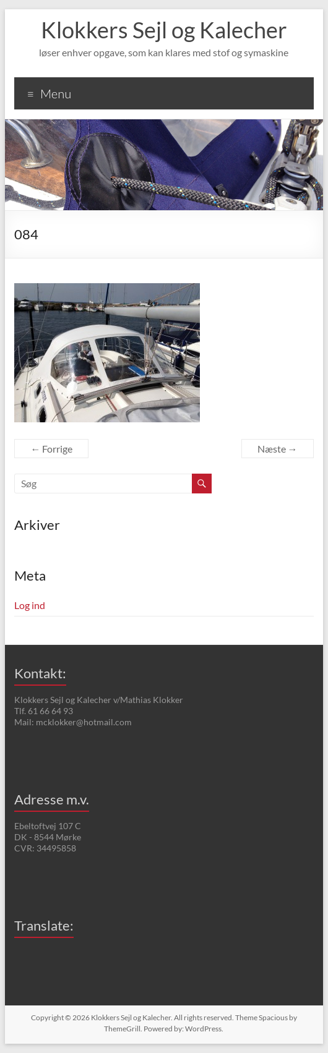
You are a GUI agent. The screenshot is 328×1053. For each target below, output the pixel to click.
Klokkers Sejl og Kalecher (164, 29)
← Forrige (51, 448)
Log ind (29, 605)
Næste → (277, 448)
